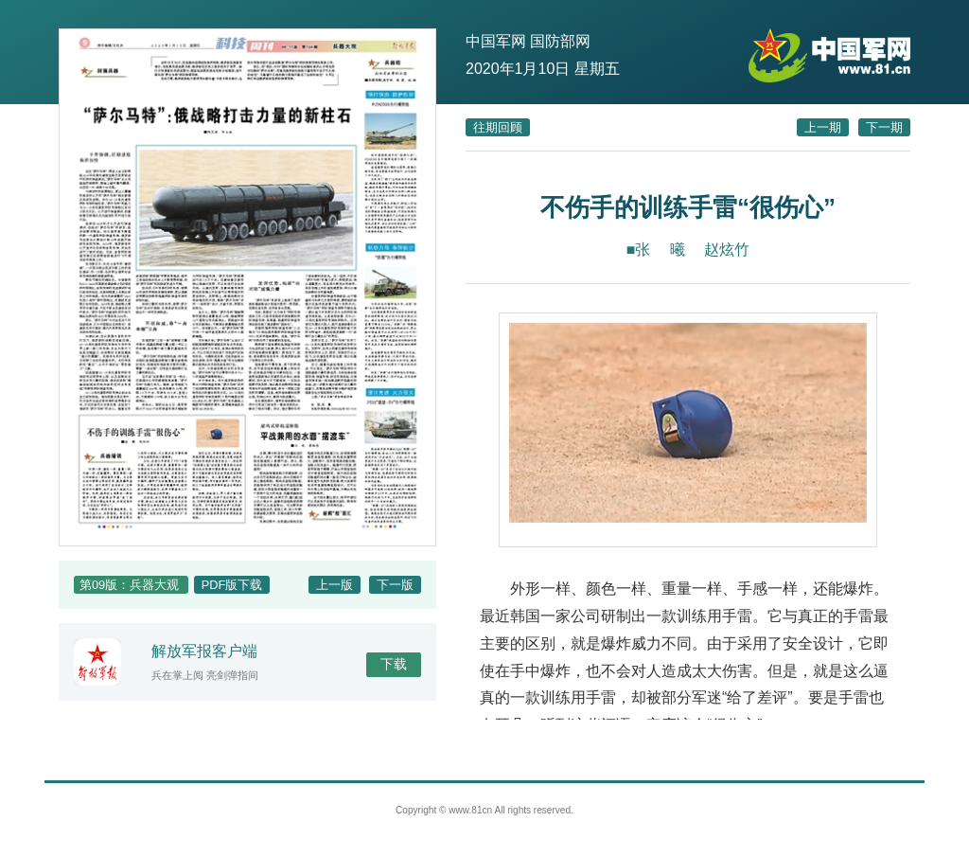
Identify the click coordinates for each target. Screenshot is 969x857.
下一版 (395, 585)
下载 (393, 663)
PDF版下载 (232, 585)
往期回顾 (497, 127)
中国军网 (496, 41)
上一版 (334, 585)
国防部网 (560, 41)
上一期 (822, 127)
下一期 (884, 127)
